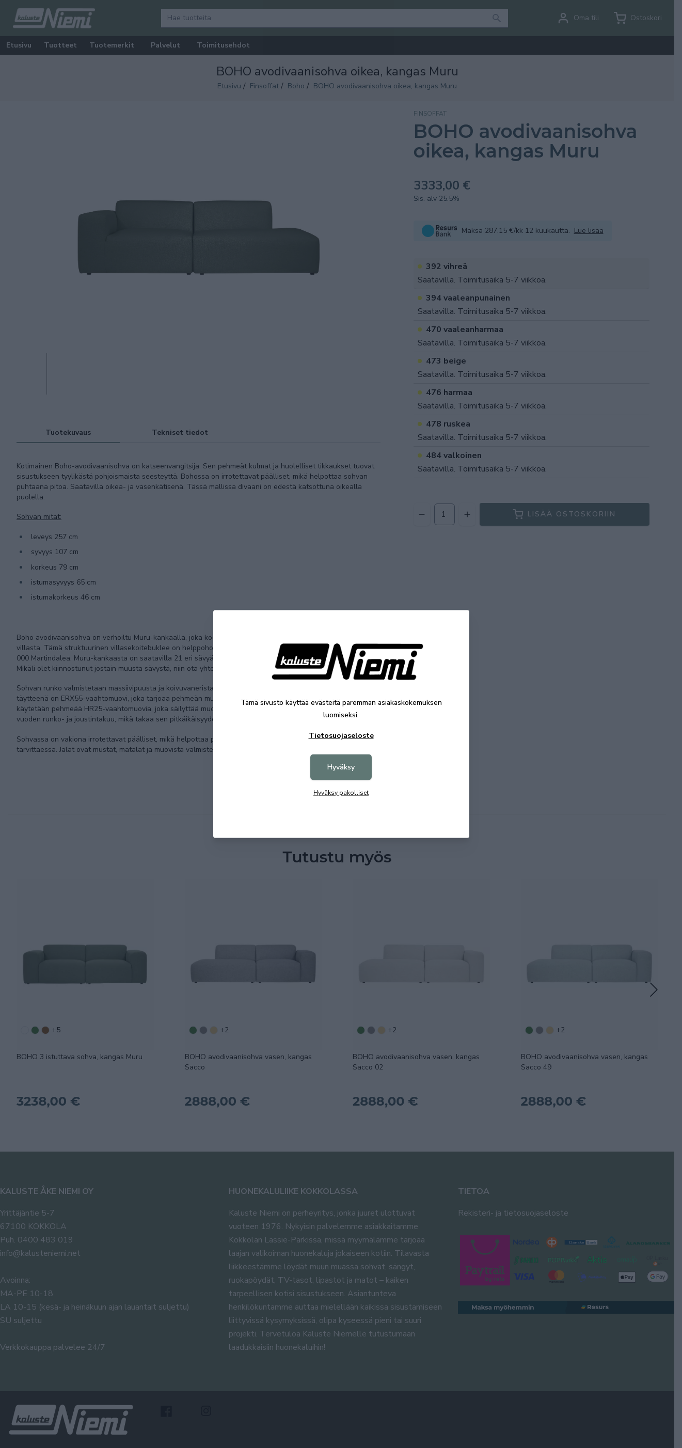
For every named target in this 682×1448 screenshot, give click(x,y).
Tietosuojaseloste (341, 736)
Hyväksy (341, 767)
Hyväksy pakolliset (341, 793)
